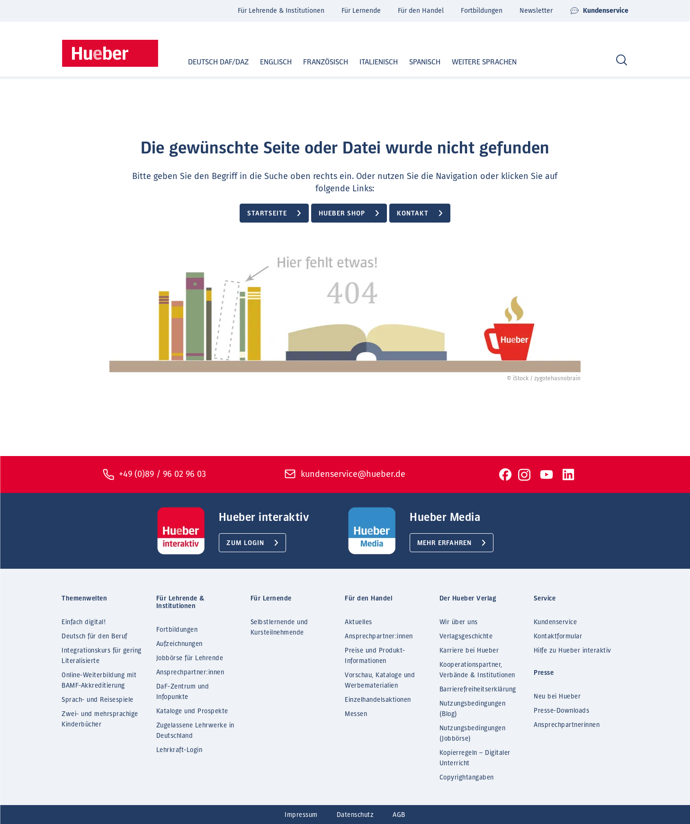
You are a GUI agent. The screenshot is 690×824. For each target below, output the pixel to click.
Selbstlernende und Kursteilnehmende (279, 627)
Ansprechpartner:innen (190, 672)
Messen (356, 714)
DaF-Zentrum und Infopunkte (182, 691)
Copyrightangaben (466, 777)
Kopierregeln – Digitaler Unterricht (475, 758)
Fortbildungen (481, 11)
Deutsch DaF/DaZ (209, 62)
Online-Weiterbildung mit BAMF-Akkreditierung (99, 680)
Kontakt (413, 213)
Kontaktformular (558, 636)
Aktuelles (358, 622)
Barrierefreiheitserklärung (477, 689)
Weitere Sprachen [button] (484, 62)
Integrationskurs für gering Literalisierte (102, 655)
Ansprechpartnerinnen (567, 725)
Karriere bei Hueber (469, 650)
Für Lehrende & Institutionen (281, 11)
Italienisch (369, 62)
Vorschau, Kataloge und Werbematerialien (380, 680)
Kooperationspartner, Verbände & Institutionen (477, 670)
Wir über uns (458, 622)
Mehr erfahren (444, 543)
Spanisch (415, 62)
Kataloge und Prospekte (192, 711)
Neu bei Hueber (557, 696)
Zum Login (245, 543)
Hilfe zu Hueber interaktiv (572, 650)
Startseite (267, 213)
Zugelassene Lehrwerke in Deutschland (195, 730)
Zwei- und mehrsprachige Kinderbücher (100, 719)
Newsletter (536, 11)
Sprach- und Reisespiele (98, 700)
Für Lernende (361, 11)
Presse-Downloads (561, 711)
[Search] (622, 60)
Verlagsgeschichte (466, 636)
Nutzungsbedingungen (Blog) (472, 708)
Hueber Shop (342, 213)
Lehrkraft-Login (179, 750)
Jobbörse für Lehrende (190, 658)
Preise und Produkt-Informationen (375, 655)
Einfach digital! (84, 622)
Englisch (267, 62)
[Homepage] (110, 53)
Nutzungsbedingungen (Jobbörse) (472, 733)
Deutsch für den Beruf (94, 636)
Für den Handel (421, 11)
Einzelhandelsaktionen (378, 700)
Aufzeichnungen (179, 644)
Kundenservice (599, 11)
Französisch (316, 62)
